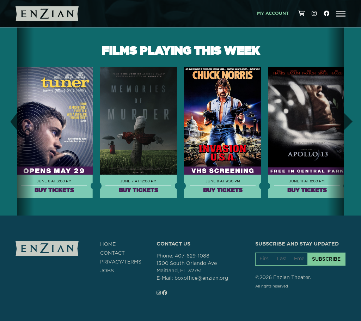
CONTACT (112, 253)
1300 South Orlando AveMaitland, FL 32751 (187, 267)
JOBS (107, 270)
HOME (108, 244)
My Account (273, 13)
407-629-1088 (192, 256)
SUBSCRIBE (326, 259)
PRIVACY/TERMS (120, 262)
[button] (340, 14)
